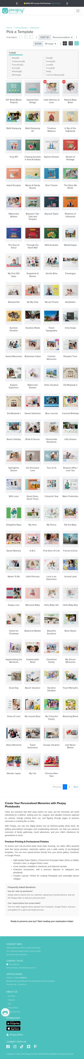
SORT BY (44, 37)
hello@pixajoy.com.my (27, 968)
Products (11, 1000)
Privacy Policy (13, 1008)
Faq (9, 1004)
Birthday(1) (16, 75)
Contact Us (22, 984)
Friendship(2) (17, 65)
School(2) (16, 68)
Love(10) (49, 65)
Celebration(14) (18, 61)
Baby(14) (15, 58)
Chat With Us (13, 964)
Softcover (34, 27)
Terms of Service (14, 1012)
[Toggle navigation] (78, 11)
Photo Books (21, 27)
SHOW (38, 43)
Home (9, 27)
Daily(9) (49, 58)
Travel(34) (50, 68)
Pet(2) (48, 71)
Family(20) (50, 61)
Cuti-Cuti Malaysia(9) (55, 75)
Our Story (11, 996)
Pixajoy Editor (14, 1034)
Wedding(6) (17, 71)
